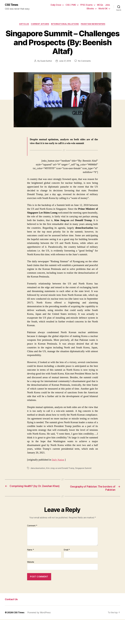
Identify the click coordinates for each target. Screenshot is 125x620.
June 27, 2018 (65, 61)
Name (30, 550)
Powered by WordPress (39, 613)
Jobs (107, 5)
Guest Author (46, 61)
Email (67, 550)
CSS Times (12, 4)
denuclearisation (38, 468)
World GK (103, 8)
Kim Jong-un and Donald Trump (60, 468)
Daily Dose (56, 5)
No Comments (84, 61)
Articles (23, 24)
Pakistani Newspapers (94, 24)
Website (30, 562)
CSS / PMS (71, 5)
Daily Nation (58, 460)
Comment (32, 526)
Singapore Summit (84, 468)
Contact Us (11, 599)
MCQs (100, 5)
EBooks (90, 8)
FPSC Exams (86, 5)
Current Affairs (40, 24)
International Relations (66, 24)
